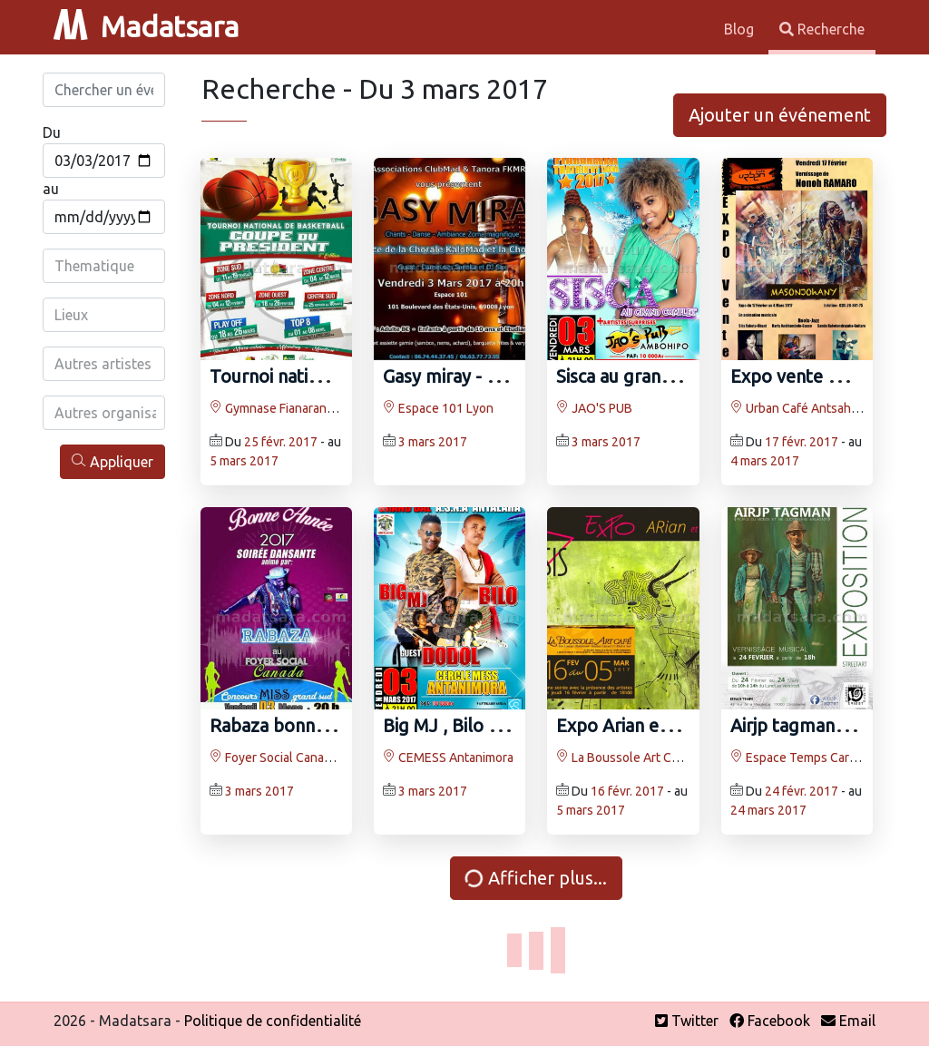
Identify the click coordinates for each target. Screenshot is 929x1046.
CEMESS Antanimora (448, 757)
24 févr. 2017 (801, 791)
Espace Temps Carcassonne (817, 757)
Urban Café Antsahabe (801, 408)
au (51, 189)
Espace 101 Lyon (438, 408)
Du (52, 132)
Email (848, 1020)
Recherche (822, 29)
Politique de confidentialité (272, 1020)
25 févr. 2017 (281, 442)
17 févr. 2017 (801, 442)
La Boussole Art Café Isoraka (644, 757)
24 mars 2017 (768, 810)
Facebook (769, 1020)
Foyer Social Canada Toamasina (305, 757)
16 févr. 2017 (627, 791)
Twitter (687, 1020)
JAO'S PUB (594, 408)
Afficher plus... (535, 877)
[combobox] (105, 266)
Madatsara (146, 26)
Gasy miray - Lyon (454, 376)
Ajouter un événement (780, 114)
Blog (741, 29)
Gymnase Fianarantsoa (280, 408)
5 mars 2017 (244, 461)
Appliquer (112, 461)
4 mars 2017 (764, 461)
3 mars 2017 (432, 442)
